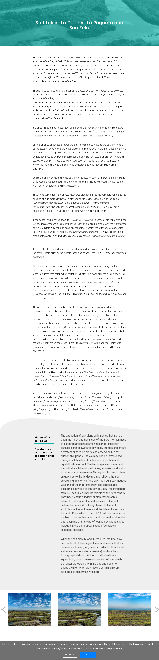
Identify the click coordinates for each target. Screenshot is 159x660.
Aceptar (88, 655)
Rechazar (70, 655)
